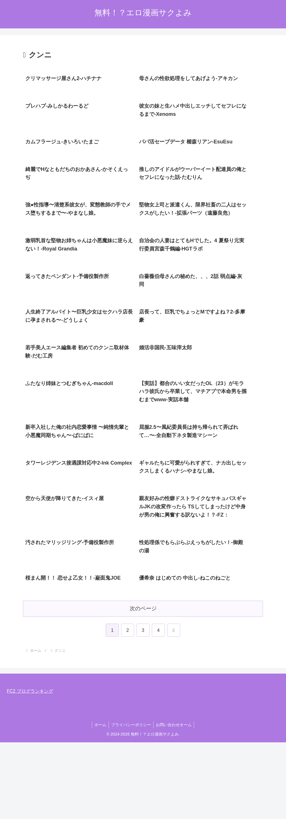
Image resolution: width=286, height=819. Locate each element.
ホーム (99, 801)
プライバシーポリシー (131, 801)
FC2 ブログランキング (30, 767)
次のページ (143, 685)
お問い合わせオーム (175, 801)
